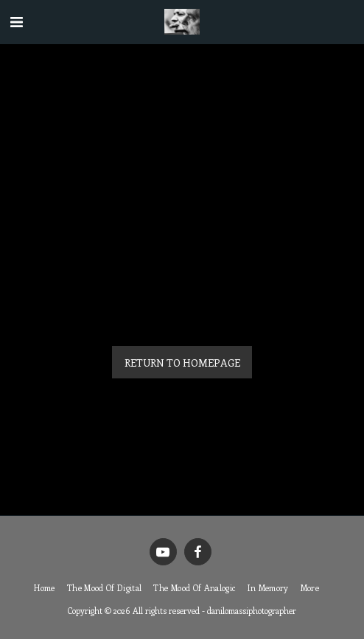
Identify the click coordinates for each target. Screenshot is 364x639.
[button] (16, 21)
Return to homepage (182, 363)
